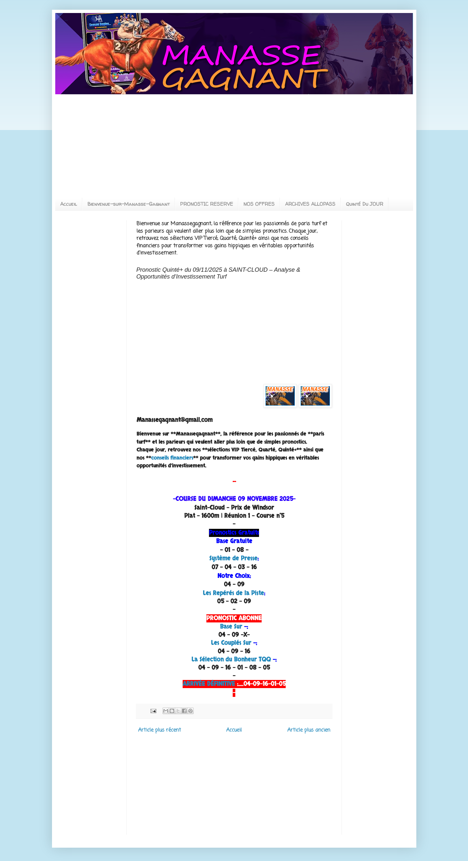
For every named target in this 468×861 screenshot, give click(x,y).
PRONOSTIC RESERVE (206, 204)
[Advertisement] (119, 140)
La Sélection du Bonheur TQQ (231, 660)
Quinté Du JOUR (364, 204)
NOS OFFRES (259, 204)
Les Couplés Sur (231, 643)
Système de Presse (233, 558)
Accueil (68, 204)
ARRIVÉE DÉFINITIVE (209, 684)
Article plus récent (159, 730)
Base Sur (231, 627)
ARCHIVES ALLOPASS (310, 204)
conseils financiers (172, 458)
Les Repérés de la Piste (233, 593)
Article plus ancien (308, 730)
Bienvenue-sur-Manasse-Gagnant (128, 204)
